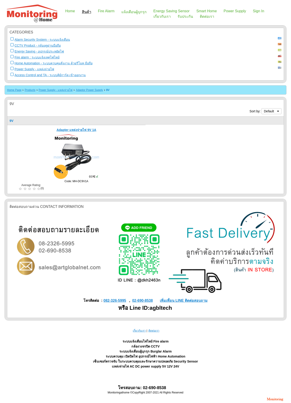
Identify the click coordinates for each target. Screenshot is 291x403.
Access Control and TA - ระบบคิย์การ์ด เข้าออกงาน (50, 75)
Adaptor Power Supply (89, 90)
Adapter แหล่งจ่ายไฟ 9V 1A (76, 130)
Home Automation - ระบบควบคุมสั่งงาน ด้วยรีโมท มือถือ (54, 63)
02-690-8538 (142, 300)
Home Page (14, 90)
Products (30, 90)
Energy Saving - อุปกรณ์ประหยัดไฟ (39, 51)
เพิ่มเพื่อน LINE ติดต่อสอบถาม (183, 300)
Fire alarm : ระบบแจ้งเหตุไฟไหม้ (37, 57)
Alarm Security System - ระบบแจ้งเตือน (42, 39)
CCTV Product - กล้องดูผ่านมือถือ (38, 45)
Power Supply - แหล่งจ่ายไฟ (34, 69)
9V (108, 90)
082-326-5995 (114, 300)
